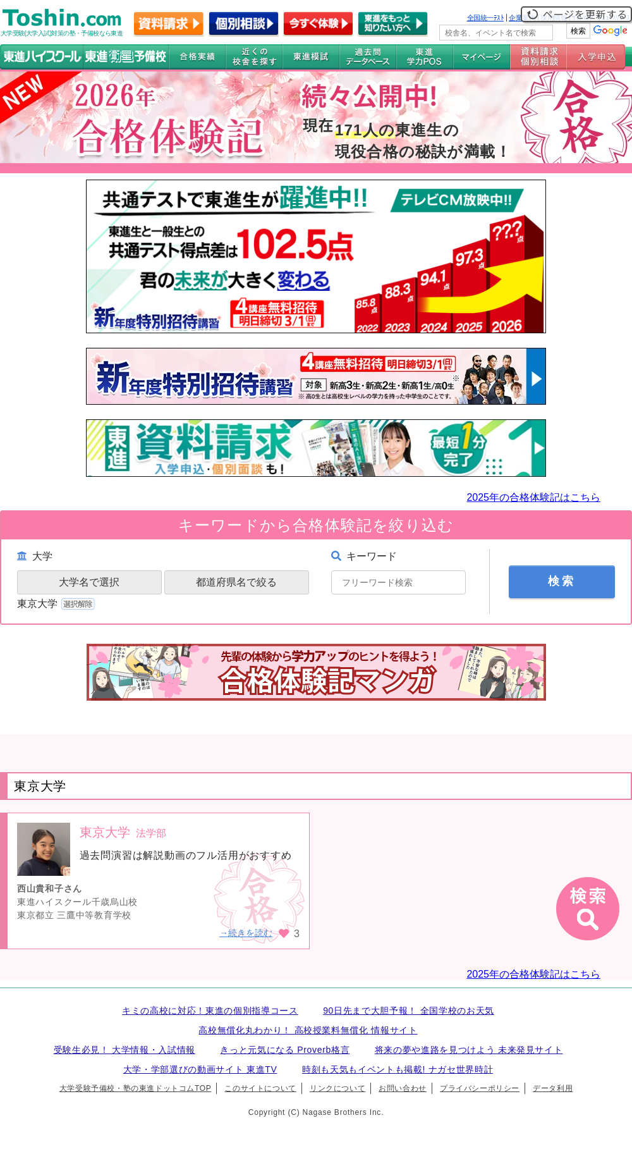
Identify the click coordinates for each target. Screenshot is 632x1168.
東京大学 (57, 603)
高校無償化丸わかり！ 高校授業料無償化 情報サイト (307, 1030)
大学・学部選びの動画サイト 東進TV (200, 1069)
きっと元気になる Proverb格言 (284, 1050)
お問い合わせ (403, 1088)
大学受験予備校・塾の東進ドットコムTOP (135, 1088)
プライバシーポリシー (480, 1088)
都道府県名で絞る (236, 582)
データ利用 (553, 1088)
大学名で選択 (89, 582)
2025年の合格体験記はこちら (533, 497)
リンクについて (337, 1088)
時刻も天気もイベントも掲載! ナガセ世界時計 (397, 1069)
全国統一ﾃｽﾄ (485, 18)
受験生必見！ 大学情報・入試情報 (124, 1050)
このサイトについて (260, 1088)
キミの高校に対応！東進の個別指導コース (210, 1010)
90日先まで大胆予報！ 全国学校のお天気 (408, 1010)
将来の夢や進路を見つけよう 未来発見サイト (469, 1050)
